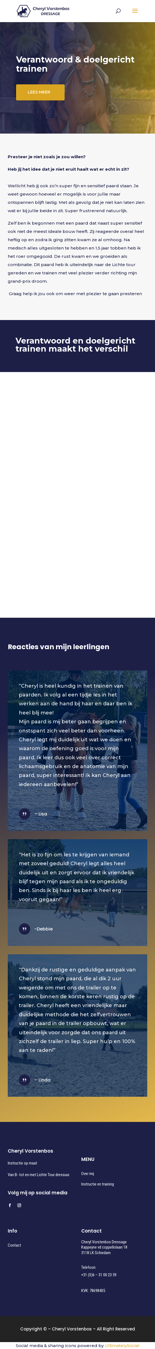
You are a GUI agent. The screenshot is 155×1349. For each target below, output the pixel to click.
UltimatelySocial (122, 1345)
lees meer (39, 92)
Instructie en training (97, 1184)
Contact (14, 1245)
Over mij (87, 1173)
